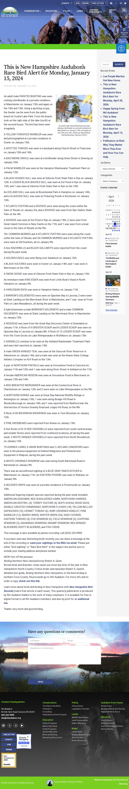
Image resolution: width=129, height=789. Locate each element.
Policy (75, 702)
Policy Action (77, 706)
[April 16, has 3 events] (115, 220)
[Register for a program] (124, 29)
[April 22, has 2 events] (113, 224)
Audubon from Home (112, 702)
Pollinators (47, 709)
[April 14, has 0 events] (111, 220)
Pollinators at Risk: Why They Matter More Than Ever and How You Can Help (114, 148)
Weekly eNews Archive (81, 735)
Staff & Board (106, 720)
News (75, 728)
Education (48, 720)
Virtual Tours (106, 706)
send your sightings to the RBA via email (53, 542)
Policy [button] (67, 11)
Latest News (77, 732)
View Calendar (112, 310)
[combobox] (113, 168)
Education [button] (52, 11)
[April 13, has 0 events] (109, 220)
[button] (124, 10)
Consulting (47, 712)
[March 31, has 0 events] (111, 211)
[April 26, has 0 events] (107, 229)
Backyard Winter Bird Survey (113, 709)
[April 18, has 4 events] (119, 220)
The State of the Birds (52, 706)
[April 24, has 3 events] (117, 224)
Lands (75, 714)
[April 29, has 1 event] (113, 229)
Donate (67, 3)
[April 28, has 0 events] (111, 229)
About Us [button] (113, 11)
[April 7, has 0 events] (111, 215)
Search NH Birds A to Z (110, 712)
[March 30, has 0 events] (109, 211)
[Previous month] (107, 196)
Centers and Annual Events (112, 726)
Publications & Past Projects (55, 715)
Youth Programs (49, 729)
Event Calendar (107, 729)
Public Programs (50, 723)
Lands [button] (81, 11)
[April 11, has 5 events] (119, 215)
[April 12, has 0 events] (107, 220)
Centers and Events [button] (97, 11)
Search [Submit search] (119, 64)
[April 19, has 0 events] (107, 224)
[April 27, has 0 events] (109, 229)
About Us (106, 717)
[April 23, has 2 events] (115, 224)
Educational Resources (52, 738)
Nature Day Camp (50, 726)
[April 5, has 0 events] (107, 215)
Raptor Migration (79, 723)
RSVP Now (110, 303)
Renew (85, 3)
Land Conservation (80, 720)
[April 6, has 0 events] (109, 215)
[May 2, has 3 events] (119, 229)
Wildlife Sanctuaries (80, 717)
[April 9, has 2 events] (115, 215)
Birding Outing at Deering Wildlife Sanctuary (113, 296)
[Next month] (118, 196)
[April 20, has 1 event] (109, 224)
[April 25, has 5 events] (119, 224)
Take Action (99, 3)
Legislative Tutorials (80, 709)
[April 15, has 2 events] (113, 220)
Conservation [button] (32, 11)
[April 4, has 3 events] (119, 211)
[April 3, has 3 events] (117, 211)
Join (77, 3)
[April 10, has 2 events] (117, 215)
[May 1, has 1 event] (117, 229)
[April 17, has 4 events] (117, 220)
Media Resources (79, 740)
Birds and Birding (50, 735)
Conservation (50, 702)
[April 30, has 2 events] (115, 229)
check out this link (29, 581)
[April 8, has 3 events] (113, 215)
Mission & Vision (108, 723)
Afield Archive (77, 738)
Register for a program (124, 35)
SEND (40, 682)
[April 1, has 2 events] (113, 211)
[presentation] (47, 672)
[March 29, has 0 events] (107, 211)
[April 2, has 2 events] (115, 211)
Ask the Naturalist (50, 732)
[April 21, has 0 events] (111, 224)
